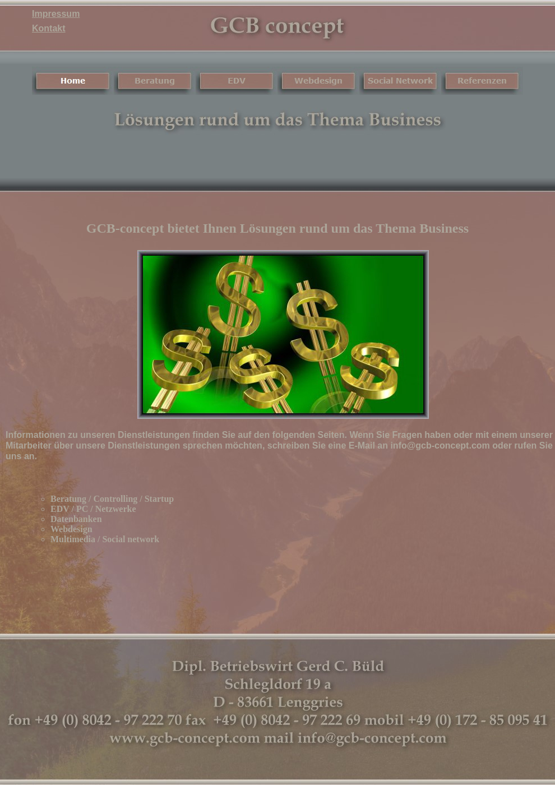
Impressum (56, 14)
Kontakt (49, 28)
